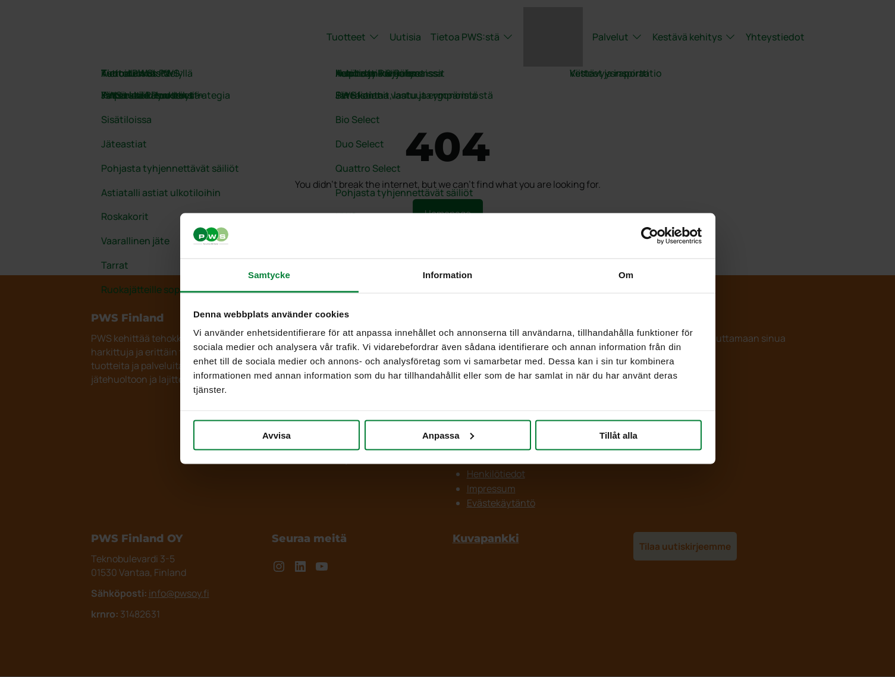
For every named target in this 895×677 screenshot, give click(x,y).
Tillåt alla (618, 435)
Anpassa (448, 435)
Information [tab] (448, 275)
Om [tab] (625, 275)
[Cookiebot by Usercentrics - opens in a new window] (650, 236)
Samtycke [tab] (269, 275)
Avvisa (276, 435)
